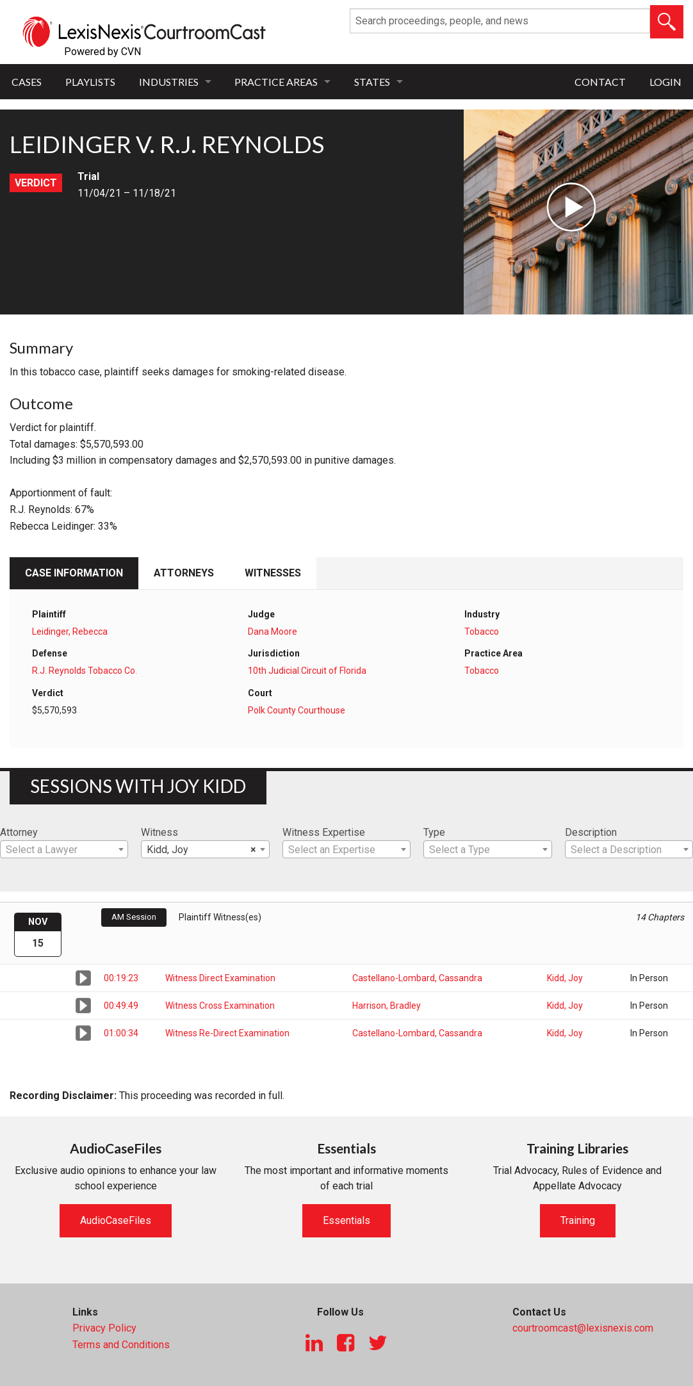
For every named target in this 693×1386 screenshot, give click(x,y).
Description (591, 832)
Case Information (74, 573)
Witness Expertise (323, 832)
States (372, 82)
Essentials (346, 1220)
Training (577, 1220)
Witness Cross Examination (220, 1005)
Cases (27, 82)
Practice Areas (276, 82)
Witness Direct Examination (220, 978)
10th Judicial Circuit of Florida (307, 670)
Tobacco (481, 631)
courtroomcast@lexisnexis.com (582, 1328)
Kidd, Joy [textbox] (201, 850)
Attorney (19, 832)
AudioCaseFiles (115, 1220)
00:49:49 (121, 1005)
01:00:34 (121, 1033)
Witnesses (273, 573)
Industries (169, 82)
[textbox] (64, 850)
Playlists (90, 82)
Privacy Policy (104, 1328)
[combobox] (64, 849)
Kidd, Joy (565, 978)
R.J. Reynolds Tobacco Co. (84, 670)
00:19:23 (121, 978)
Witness (159, 832)
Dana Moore (272, 631)
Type (434, 832)
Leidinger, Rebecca (70, 631)
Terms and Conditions (121, 1345)
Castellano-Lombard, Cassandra (417, 978)
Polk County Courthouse (296, 710)
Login (665, 82)
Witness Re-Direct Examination (227, 1033)
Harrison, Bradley (386, 1005)
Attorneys (184, 573)
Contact (600, 82)
